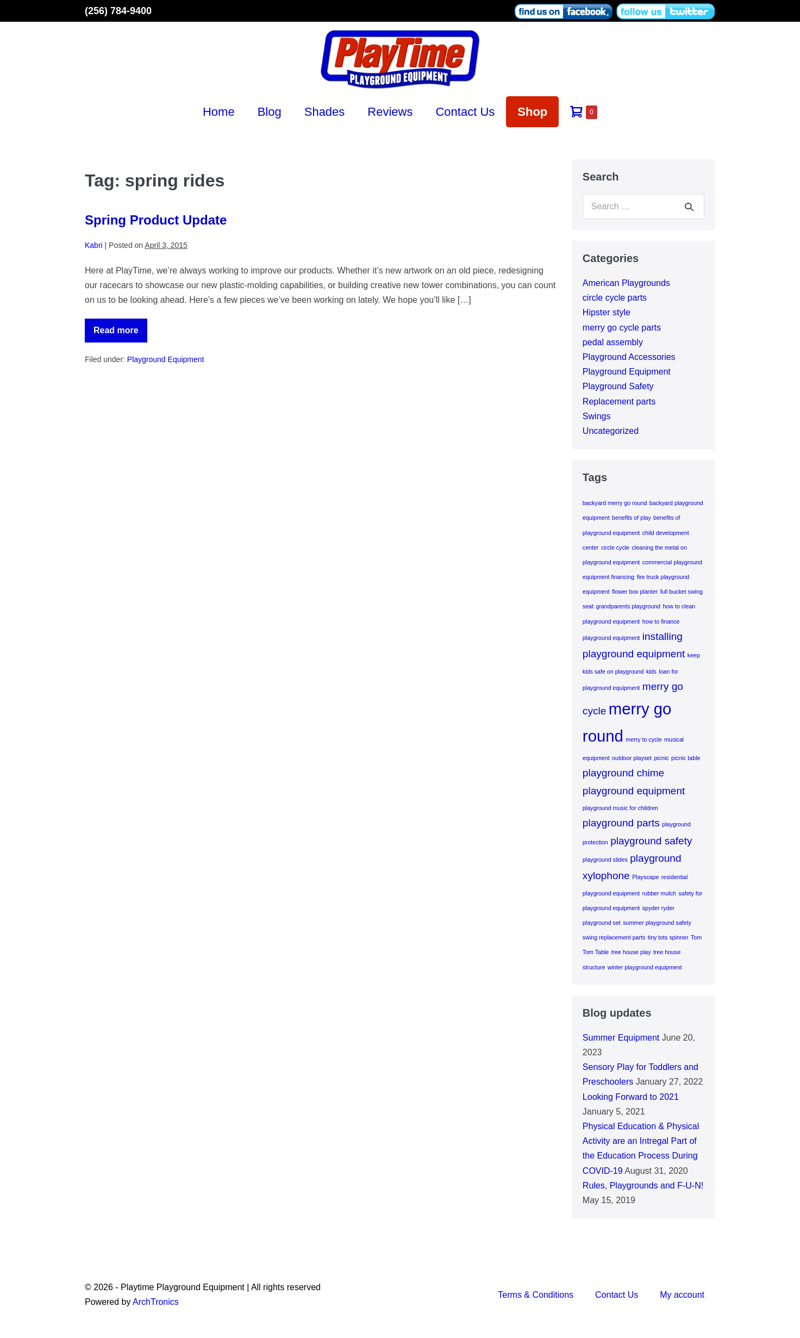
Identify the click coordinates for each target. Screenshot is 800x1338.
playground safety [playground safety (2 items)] (651, 841)
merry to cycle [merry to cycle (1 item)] (643, 739)
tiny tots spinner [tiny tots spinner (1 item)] (668, 937)
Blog (270, 112)
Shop (532, 112)
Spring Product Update (156, 220)
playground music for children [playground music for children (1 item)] (620, 808)
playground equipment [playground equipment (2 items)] (634, 790)
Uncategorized (611, 430)
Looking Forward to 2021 (631, 1096)
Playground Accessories (629, 357)
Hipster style (606, 312)
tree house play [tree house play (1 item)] (631, 952)
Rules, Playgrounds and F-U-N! (643, 1185)
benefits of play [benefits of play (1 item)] (631, 517)
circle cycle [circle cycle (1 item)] (615, 547)
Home (219, 112)
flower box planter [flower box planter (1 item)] (635, 591)
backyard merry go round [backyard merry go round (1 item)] (615, 503)
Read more (120, 334)
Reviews (389, 112)
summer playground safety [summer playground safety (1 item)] (657, 922)
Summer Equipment (621, 1037)
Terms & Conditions (535, 1294)
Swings (597, 416)
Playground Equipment (165, 359)
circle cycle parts (615, 297)
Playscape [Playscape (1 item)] (645, 877)
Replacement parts (619, 401)
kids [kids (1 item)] (651, 671)
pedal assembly (613, 342)
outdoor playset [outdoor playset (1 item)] (632, 758)
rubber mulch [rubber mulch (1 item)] (659, 893)
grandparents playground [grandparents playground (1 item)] (628, 606)
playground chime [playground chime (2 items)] (623, 773)
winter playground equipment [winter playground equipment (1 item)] (645, 967)
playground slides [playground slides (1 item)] (605, 859)
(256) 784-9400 (118, 10)
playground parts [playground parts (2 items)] (621, 823)
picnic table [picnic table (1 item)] (685, 758)
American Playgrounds (626, 283)
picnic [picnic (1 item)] (661, 758)
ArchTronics (156, 1301)
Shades (324, 112)
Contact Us (465, 112)
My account (682, 1294)
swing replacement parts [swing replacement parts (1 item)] (614, 937)
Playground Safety (618, 386)
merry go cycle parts (622, 327)
